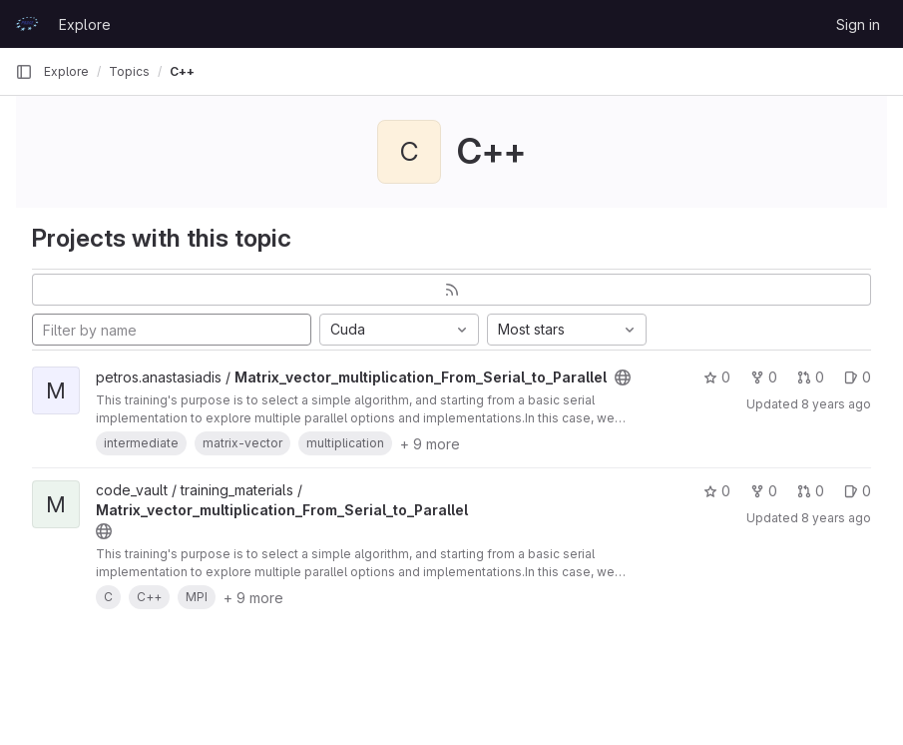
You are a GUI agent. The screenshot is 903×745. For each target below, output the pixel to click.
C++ (182, 71)
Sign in (858, 24)
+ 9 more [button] (430, 443)
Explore (85, 24)
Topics (129, 71)
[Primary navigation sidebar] (24, 72)
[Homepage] (27, 24)
